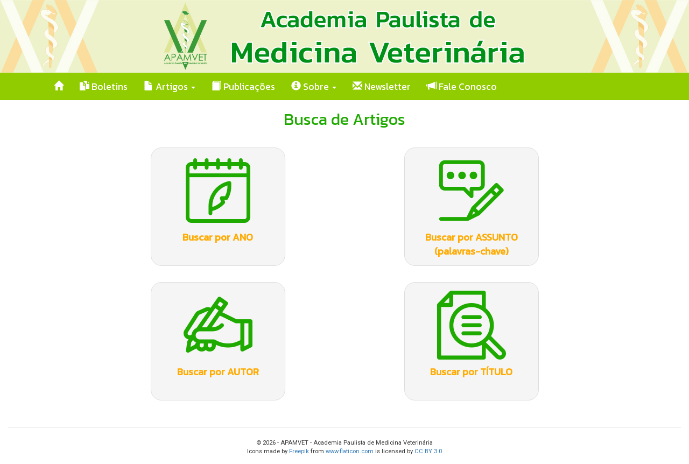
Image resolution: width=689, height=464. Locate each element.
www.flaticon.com (350, 451)
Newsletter (382, 87)
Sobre (313, 87)
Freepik (299, 451)
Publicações (243, 87)
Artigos (169, 87)
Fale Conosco (462, 87)
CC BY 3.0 (428, 451)
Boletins (104, 87)
